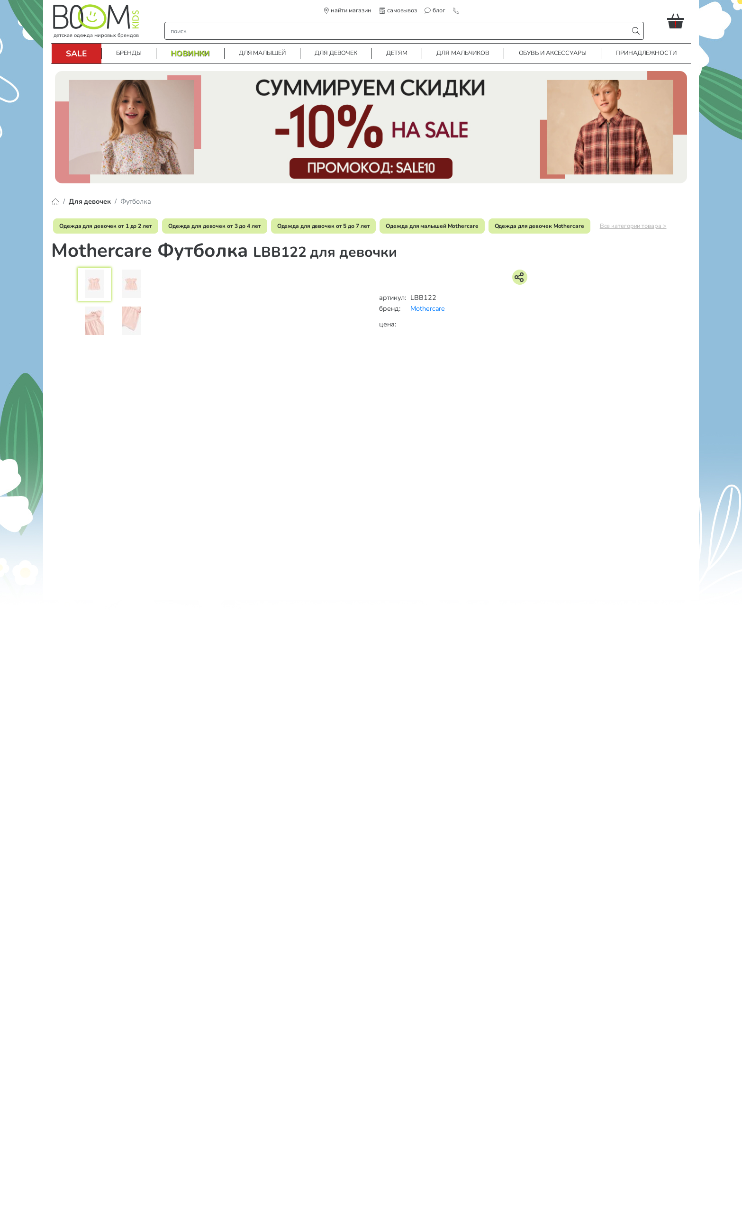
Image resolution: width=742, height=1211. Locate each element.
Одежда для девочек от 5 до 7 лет (323, 226)
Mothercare (427, 308)
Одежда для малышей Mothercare (432, 226)
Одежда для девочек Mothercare (539, 226)
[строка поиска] (399, 30)
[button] (679, 20)
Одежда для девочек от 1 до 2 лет (105, 226)
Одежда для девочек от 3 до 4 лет (214, 226)
